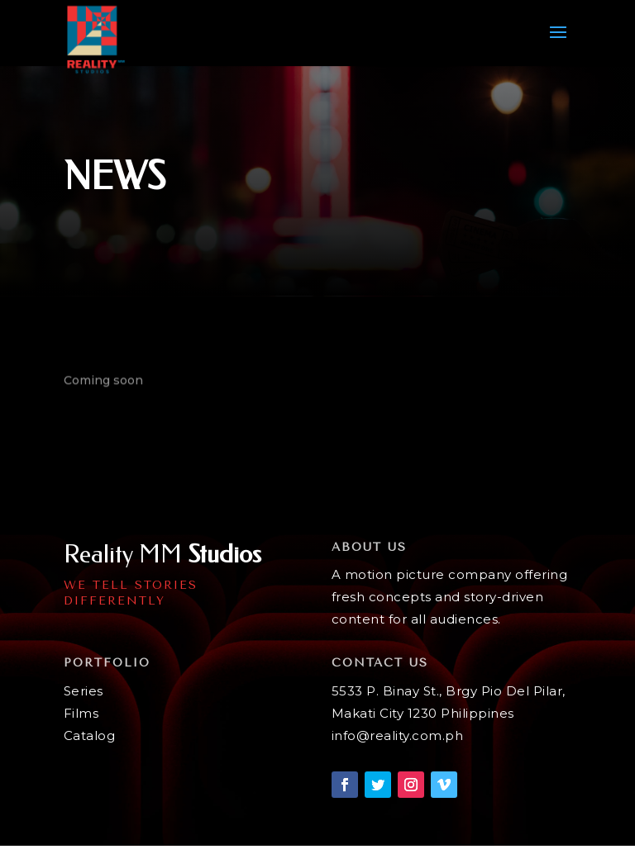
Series (83, 691)
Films (81, 713)
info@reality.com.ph (398, 735)
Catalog (90, 735)
